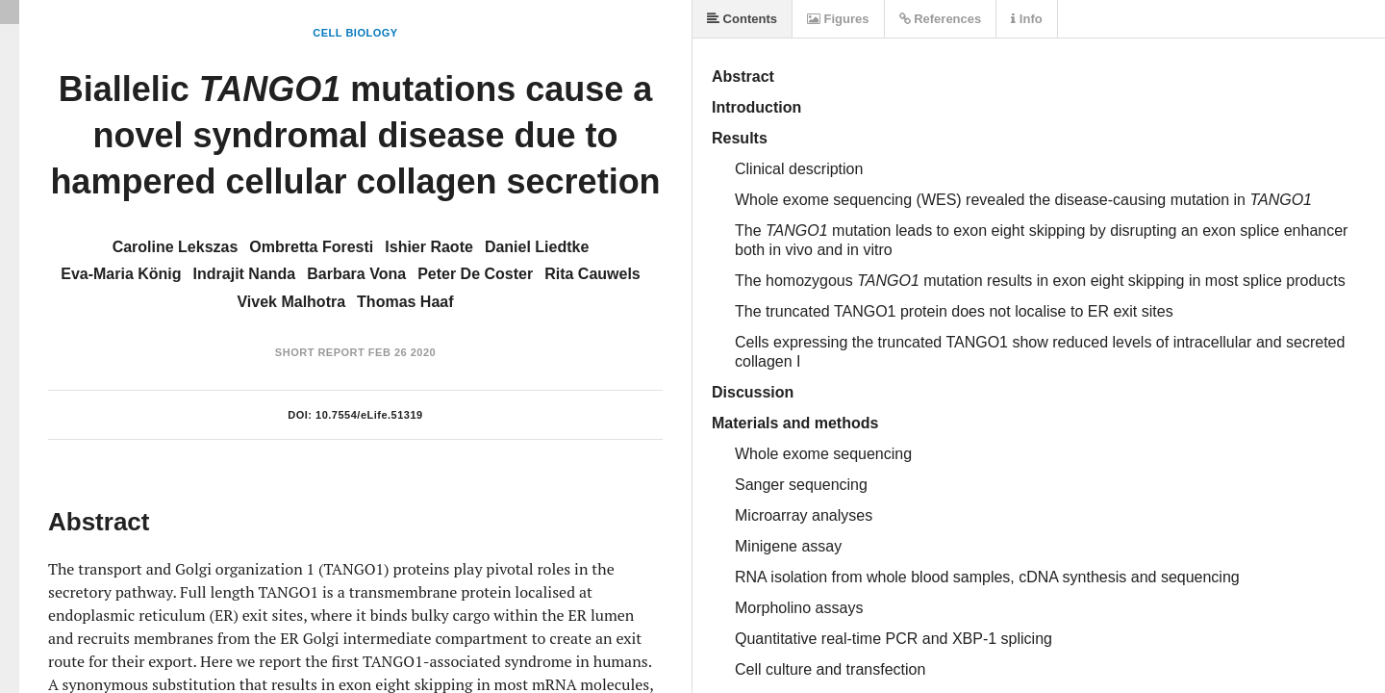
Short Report (320, 352)
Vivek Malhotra (291, 302)
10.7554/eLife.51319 (369, 415)
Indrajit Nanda (244, 274)
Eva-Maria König (121, 274)
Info (1026, 19)
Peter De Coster (475, 274)
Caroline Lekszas (176, 247)
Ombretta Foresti (311, 247)
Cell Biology (355, 32)
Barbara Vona (356, 274)
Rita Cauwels (592, 274)
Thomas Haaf (405, 302)
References (940, 19)
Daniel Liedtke (537, 247)
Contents (742, 19)
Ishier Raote (429, 247)
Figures (838, 19)
